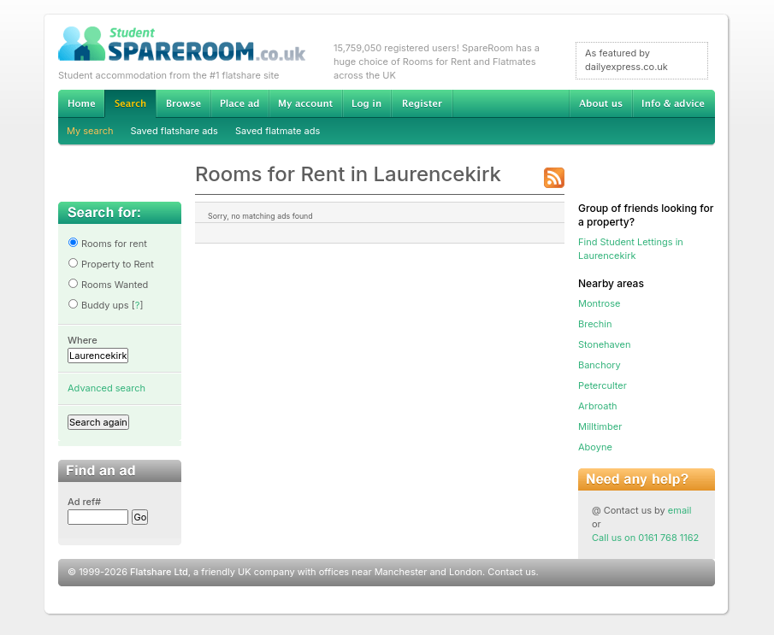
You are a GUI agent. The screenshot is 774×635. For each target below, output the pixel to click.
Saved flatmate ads (277, 131)
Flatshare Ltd (159, 572)
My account (305, 103)
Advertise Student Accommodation (239, 103)
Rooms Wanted (108, 285)
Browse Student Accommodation (183, 103)
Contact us (511, 572)
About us (600, 103)
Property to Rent (111, 264)
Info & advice (673, 103)
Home (81, 103)
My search (90, 131)
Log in (366, 103)
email (680, 510)
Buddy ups (98, 305)
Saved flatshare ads (174, 131)
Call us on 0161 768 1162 (645, 538)
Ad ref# (84, 502)
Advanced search (106, 388)
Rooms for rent (107, 244)
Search (130, 104)
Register (422, 103)
